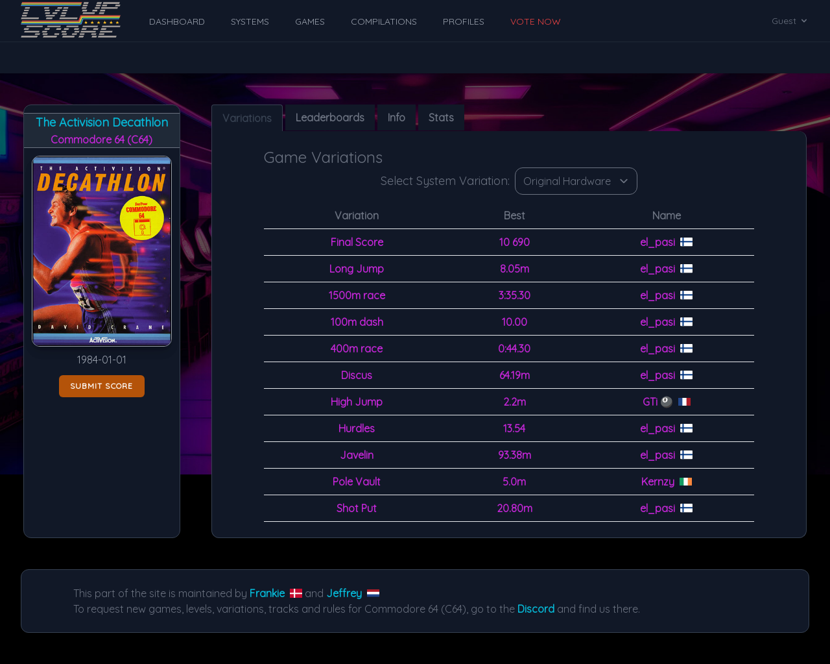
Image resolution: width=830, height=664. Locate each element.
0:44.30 (514, 348)
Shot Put (357, 508)
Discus (356, 375)
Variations (247, 118)
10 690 (514, 242)
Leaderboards (330, 117)
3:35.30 (514, 295)
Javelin (357, 455)
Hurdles (356, 428)
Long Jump (356, 268)
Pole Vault (357, 481)
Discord (535, 608)
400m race (357, 348)
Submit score (101, 386)
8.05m (514, 268)
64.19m (514, 375)
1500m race (357, 295)
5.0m (514, 481)
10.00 (514, 321)
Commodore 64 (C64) (101, 139)
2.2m (514, 401)
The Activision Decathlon (102, 122)
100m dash (357, 321)
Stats (441, 117)
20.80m (514, 508)
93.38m (514, 455)
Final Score (357, 242)
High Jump (357, 401)
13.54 (514, 428)
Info (396, 117)
